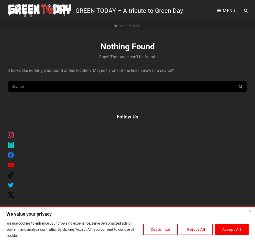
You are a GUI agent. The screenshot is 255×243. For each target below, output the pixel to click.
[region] (127, 224)
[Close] (250, 211)
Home (118, 26)
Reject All (196, 229)
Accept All (231, 229)
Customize (160, 229)
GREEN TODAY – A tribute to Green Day (129, 10)
